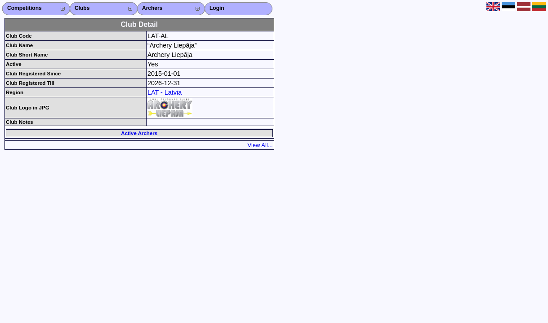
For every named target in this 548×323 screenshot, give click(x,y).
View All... (260, 145)
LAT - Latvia (164, 92)
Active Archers (139, 133)
